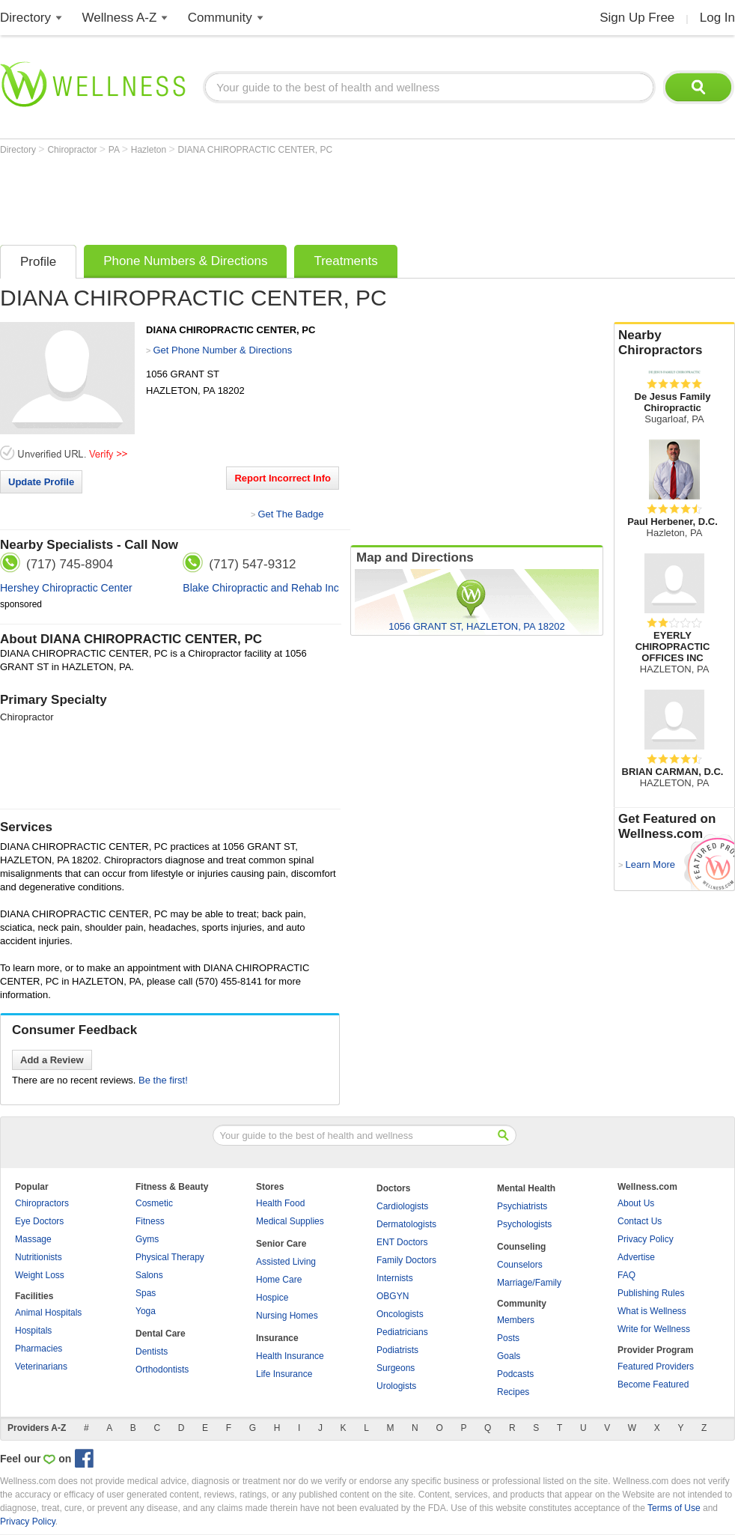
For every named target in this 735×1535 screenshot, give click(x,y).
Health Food (280, 1203)
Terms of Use (674, 1508)
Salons (149, 1275)
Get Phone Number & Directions (222, 350)
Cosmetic (154, 1203)
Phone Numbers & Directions (185, 261)
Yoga (145, 1311)
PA (115, 150)
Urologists (396, 1386)
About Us (635, 1203)
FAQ (626, 1275)
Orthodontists (162, 1369)
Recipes (513, 1392)
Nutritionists (38, 1257)
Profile (38, 262)
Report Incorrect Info (282, 478)
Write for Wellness (653, 1329)
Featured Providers (655, 1366)
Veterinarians (41, 1366)
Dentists (151, 1351)
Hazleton (150, 150)
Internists (394, 1278)
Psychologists (524, 1224)
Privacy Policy (645, 1239)
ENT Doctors (401, 1242)
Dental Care (160, 1333)
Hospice (272, 1297)
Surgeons (395, 1368)
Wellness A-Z (119, 17)
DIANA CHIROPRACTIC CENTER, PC (255, 150)
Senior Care (281, 1243)
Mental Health (526, 1188)
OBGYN (392, 1296)
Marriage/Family (529, 1282)
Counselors (520, 1264)
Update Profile (41, 481)
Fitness (150, 1221)
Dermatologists (406, 1224)
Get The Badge (290, 514)
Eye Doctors (39, 1221)
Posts (508, 1338)
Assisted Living (286, 1261)
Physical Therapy (169, 1257)
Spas (145, 1293)
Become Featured (653, 1384)
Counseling (521, 1246)
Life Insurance (284, 1374)
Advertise (636, 1257)
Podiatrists (397, 1350)
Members (515, 1320)
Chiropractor (73, 150)
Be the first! (163, 1080)
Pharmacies (38, 1348)
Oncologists (400, 1314)
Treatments (345, 261)
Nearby (674, 343)
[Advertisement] (272, 196)
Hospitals (33, 1330)
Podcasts (515, 1374)
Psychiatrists (522, 1206)
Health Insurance (290, 1356)
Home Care (279, 1279)
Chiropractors (42, 1203)
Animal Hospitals (48, 1312)
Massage (33, 1239)
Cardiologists (402, 1206)
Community (220, 17)
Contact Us (639, 1221)
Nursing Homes (287, 1315)
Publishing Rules (650, 1293)
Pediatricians (402, 1332)
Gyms (147, 1239)
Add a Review (52, 1060)
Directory (25, 17)
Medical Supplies (290, 1221)
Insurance (277, 1338)
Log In (717, 17)
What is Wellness (651, 1311)
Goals (508, 1356)
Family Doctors (406, 1260)
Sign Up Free (637, 17)
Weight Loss (39, 1275)
